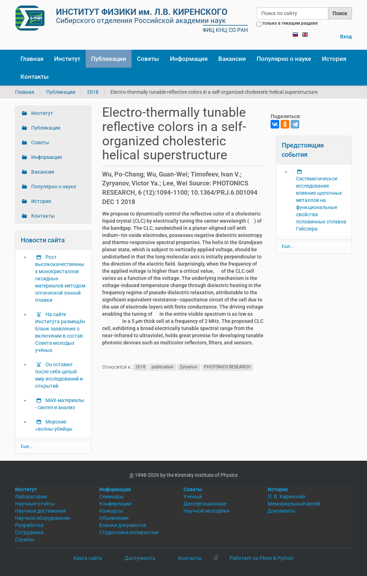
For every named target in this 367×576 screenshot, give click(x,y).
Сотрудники (29, 532)
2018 (93, 92)
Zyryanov (188, 367)
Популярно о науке (284, 58)
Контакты (34, 76)
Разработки (29, 525)
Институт (67, 58)
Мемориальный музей (294, 504)
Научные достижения (40, 511)
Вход (346, 36)
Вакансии (232, 58)
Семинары (111, 496)
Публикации (108, 58)
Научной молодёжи (206, 511)
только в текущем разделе (290, 23)
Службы (24, 539)
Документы (281, 511)
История (334, 58)
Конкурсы (111, 511)
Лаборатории (31, 496)
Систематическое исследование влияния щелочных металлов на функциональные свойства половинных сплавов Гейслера (321, 204)
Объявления (114, 518)
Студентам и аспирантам (128, 532)
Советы (148, 58)
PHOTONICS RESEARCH (227, 367)
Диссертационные (205, 504)
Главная (31, 58)
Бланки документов (122, 525)
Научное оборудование (42, 518)
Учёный (193, 496)
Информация (189, 58)
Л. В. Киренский (286, 496)
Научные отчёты (34, 504)
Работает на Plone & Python (261, 558)
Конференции (115, 504)
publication (162, 367)
